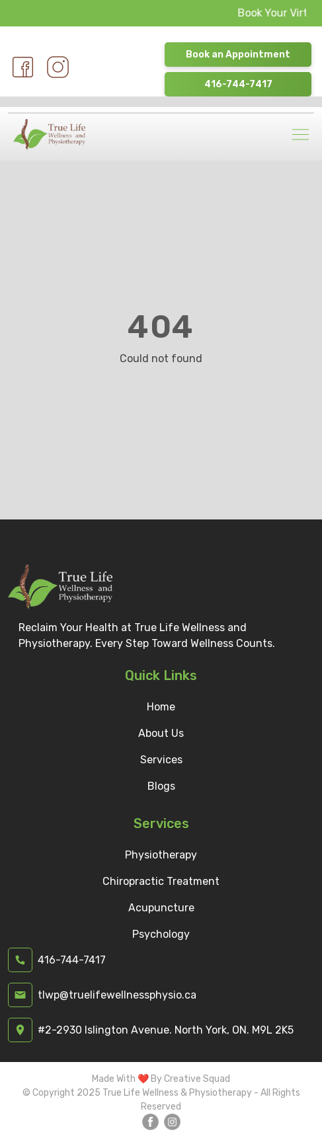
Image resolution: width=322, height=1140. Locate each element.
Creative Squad (197, 1078)
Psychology (161, 934)
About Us (161, 733)
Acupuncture (161, 907)
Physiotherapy (161, 855)
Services (161, 759)
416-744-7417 (238, 84)
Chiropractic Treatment (161, 881)
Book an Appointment (238, 54)
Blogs (161, 786)
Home (161, 707)
